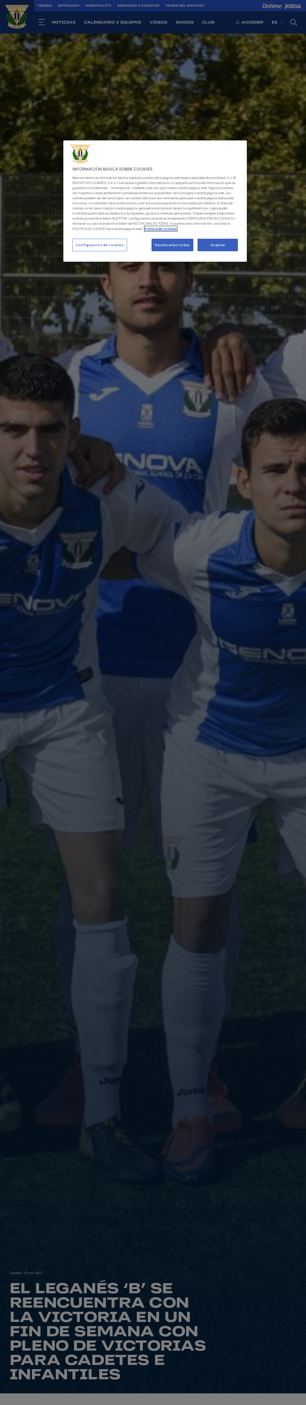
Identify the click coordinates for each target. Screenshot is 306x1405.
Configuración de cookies (100, 245)
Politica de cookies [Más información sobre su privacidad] (161, 228)
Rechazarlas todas (172, 245)
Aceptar (217, 245)
